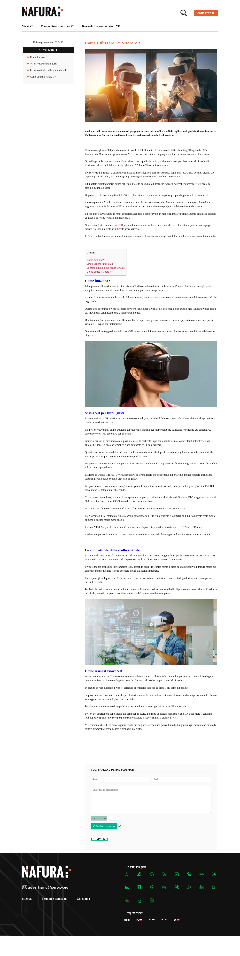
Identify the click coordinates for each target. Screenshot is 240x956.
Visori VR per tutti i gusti (43, 63)
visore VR (117, 225)
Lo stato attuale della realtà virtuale (48, 70)
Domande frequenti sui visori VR (101, 26)
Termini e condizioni (55, 898)
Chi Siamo (84, 898)
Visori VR (28, 26)
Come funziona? (38, 57)
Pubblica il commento (104, 826)
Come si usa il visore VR (43, 76)
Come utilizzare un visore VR (58, 26)
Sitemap (27, 898)
